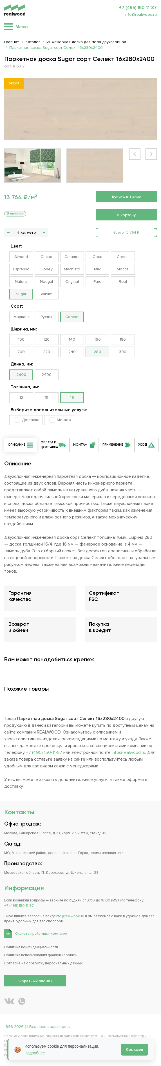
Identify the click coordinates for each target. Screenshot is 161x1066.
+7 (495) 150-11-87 (138, 7)
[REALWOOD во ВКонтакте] (9, 1001)
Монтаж (64, 419)
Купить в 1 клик (126, 196)
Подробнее (34, 1053)
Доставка (30, 419)
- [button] (8, 232)
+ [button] (44, 232)
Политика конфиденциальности (31, 947)
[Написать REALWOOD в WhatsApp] (21, 1001)
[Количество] (18, 232)
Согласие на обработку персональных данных (43, 963)
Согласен (134, 1049)
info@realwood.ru (140, 14)
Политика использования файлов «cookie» (40, 955)
